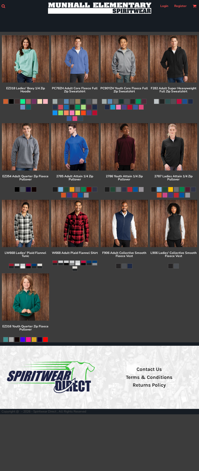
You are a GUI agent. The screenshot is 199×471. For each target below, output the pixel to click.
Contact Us (149, 369)
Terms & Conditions (149, 377)
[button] (3, 6)
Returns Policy (149, 385)
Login (164, 6)
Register (180, 6)
